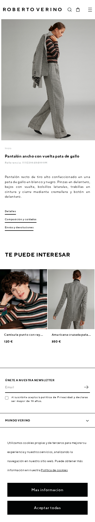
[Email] (43, 387)
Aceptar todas (47, 508)
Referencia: (13, 162)
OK (86, 387)
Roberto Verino (32, 9)
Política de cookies (54, 470)
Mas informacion (47, 490)
